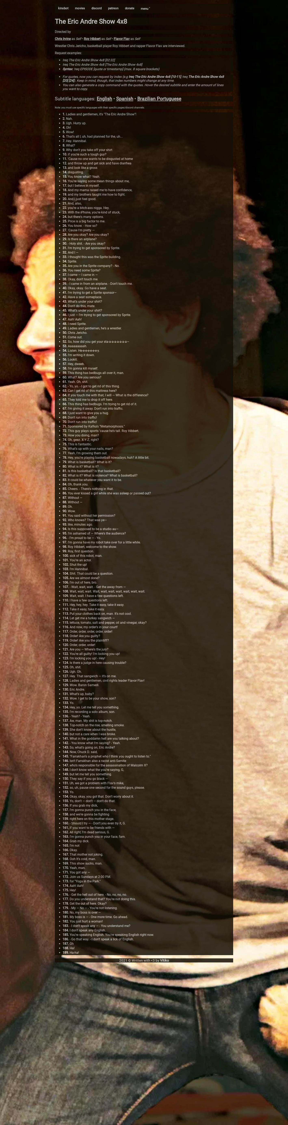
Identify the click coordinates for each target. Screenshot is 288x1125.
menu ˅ (145, 9)
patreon (113, 8)
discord (96, 8)
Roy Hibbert (92, 39)
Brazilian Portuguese (159, 99)
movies (80, 8)
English (104, 99)
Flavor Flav (122, 39)
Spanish (124, 99)
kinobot (63, 8)
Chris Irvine (63, 39)
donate (129, 8)
